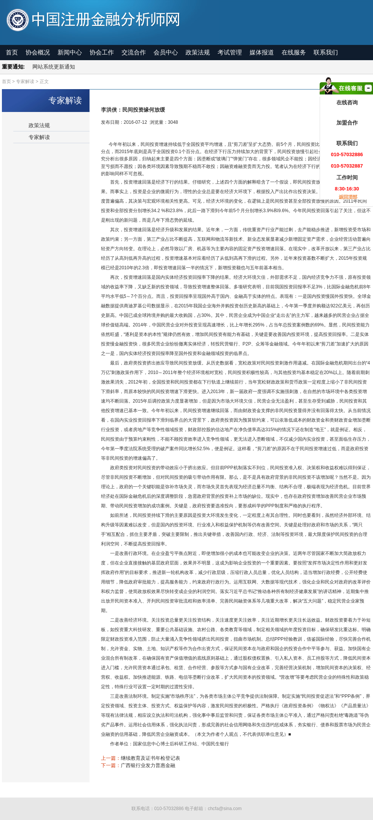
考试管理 (230, 52)
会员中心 (166, 52)
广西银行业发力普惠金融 (148, 765)
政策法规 (198, 52)
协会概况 (38, 52)
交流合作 (134, 52)
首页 (12, 52)
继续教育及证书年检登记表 (150, 758)
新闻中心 (70, 52)
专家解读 (39, 137)
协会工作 (102, 52)
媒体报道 (262, 52)
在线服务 (294, 52)
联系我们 (326, 52)
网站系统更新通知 (53, 67)
